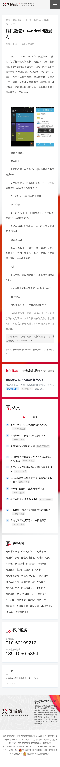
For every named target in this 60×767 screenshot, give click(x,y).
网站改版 (10, 594)
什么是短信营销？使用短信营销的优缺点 (30, 512)
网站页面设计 (12, 588)
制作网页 (41, 588)
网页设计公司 (12, 557)
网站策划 (10, 606)
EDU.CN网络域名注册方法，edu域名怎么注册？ (31, 480)
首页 (8, 20)
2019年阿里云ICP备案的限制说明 (27, 490)
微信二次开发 (12, 581)
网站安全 (42, 594)
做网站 (31, 600)
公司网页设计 (28, 551)
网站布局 (41, 551)
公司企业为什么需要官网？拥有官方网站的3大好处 (30, 458)
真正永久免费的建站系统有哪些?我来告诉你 (31, 469)
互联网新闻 (48, 371)
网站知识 (36, 569)
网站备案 (21, 600)
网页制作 (43, 575)
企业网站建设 (28, 557)
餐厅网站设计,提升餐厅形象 (31, 499)
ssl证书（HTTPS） (26, 594)
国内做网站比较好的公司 (30, 446)
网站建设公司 (12, 551)
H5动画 (9, 612)
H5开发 (9, 563)
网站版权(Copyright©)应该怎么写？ (28, 437)
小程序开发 (46, 606)
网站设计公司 (28, 588)
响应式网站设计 (29, 575)
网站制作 (41, 563)
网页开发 (10, 569)
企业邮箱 (10, 600)
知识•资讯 (17, 20)
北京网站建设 (23, 569)
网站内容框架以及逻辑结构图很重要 (28, 522)
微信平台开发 (28, 581)
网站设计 (19, 563)
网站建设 (30, 563)
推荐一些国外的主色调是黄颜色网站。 (29, 426)
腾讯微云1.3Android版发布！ (25, 380)
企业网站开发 (22, 612)
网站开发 (41, 600)
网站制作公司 (43, 557)
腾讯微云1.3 (36, 371)
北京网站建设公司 (17, 349)
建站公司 (34, 606)
